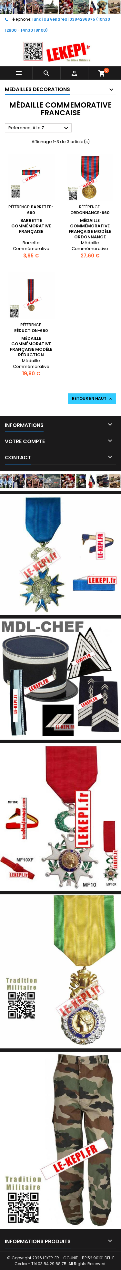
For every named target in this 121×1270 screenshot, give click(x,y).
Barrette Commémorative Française (31, 225)
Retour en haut (92, 398)
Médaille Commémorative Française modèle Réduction (31, 346)
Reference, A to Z (39, 128)
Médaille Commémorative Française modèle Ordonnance (90, 228)
